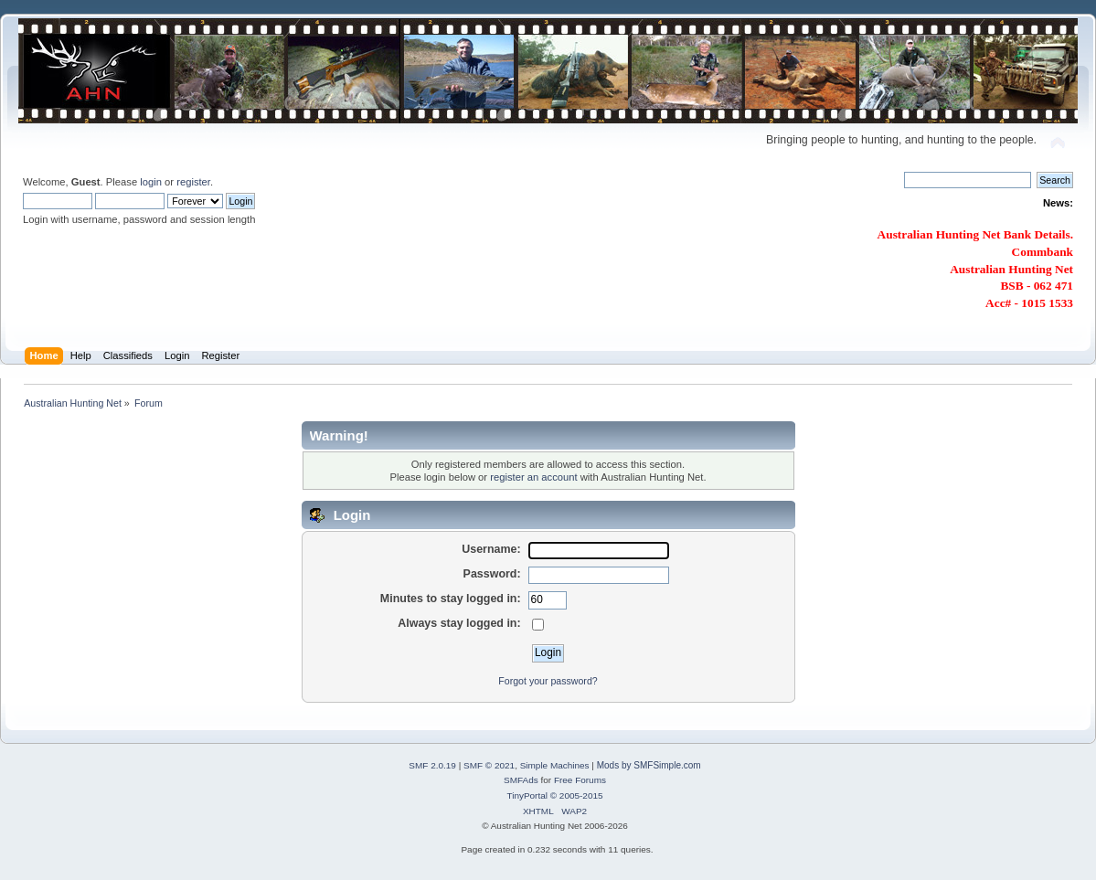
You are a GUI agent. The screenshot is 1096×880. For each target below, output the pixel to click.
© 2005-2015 (576, 795)
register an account (533, 477)
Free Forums (580, 780)
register (193, 181)
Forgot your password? (547, 680)
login (151, 181)
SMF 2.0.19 (432, 765)
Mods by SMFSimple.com (649, 765)
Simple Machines (555, 765)
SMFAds (521, 780)
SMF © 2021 (489, 765)
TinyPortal (527, 795)
